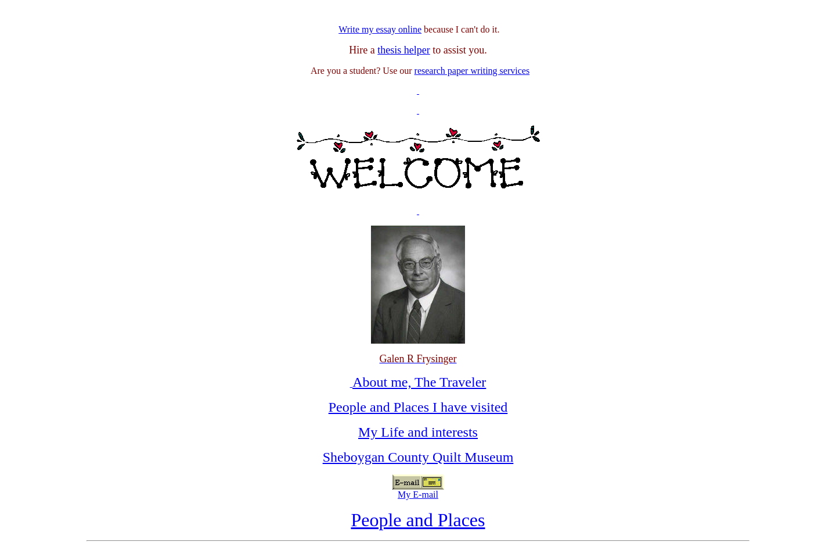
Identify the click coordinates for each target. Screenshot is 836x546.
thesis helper (403, 50)
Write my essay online (379, 29)
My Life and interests (418, 432)
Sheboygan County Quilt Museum (418, 457)
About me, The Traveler (419, 382)
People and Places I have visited (418, 407)
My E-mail (418, 494)
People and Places (418, 519)
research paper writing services (472, 71)
